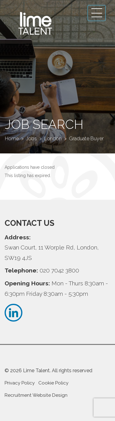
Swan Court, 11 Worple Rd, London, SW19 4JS (52, 252)
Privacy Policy (20, 383)
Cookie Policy (53, 383)
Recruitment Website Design (36, 395)
